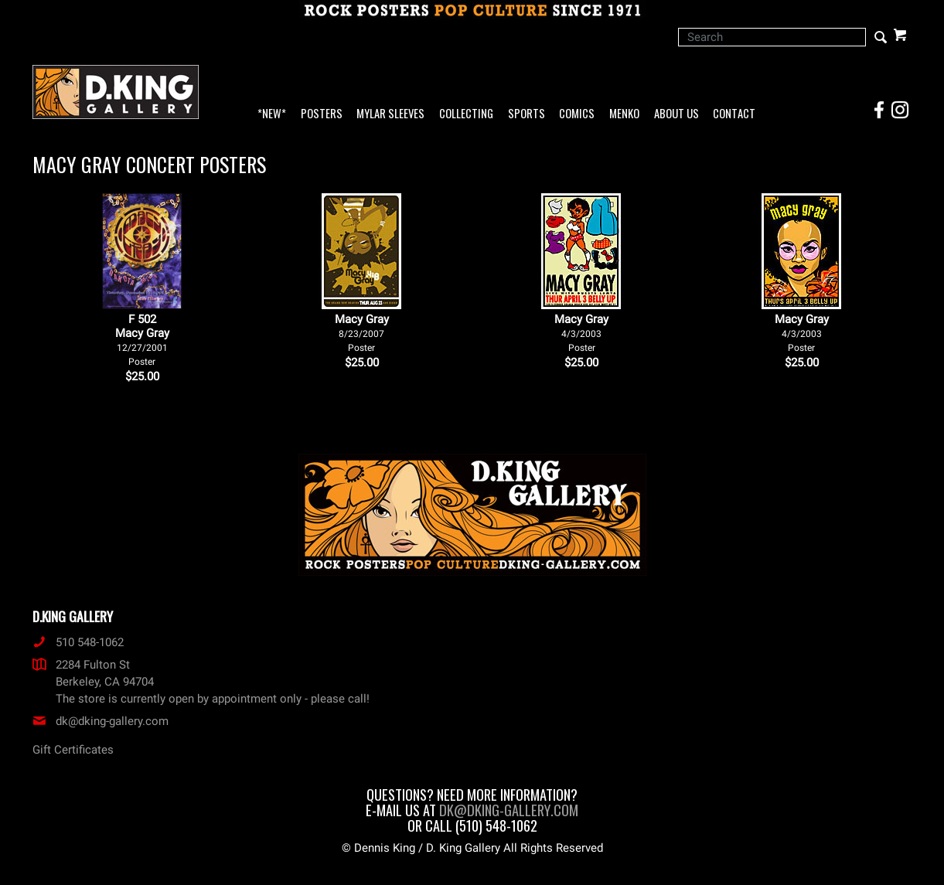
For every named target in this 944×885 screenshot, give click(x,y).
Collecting (466, 114)
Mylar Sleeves (390, 114)
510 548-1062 (78, 642)
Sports (526, 114)
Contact (734, 114)
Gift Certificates (73, 750)
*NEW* (271, 114)
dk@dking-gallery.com (100, 721)
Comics (577, 114)
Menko (624, 114)
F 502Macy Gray (142, 339)
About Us (676, 114)
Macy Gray (362, 332)
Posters (321, 114)
